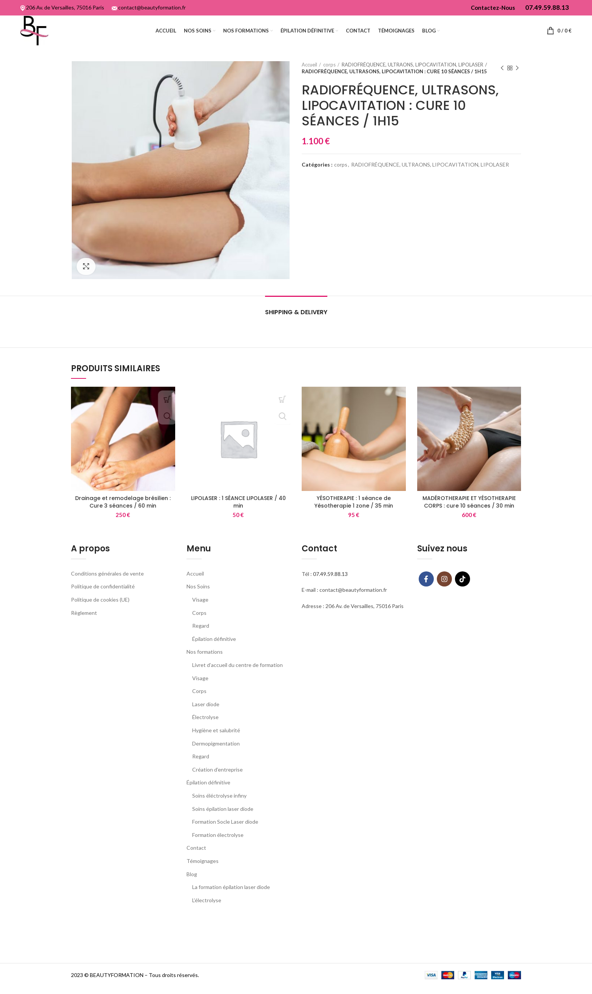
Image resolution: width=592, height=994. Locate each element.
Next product (517, 79)
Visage (200, 611)
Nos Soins (198, 597)
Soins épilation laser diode (222, 819)
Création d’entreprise (217, 781)
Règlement (84, 624)
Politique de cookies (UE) (100, 611)
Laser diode (205, 715)
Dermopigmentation (216, 755)
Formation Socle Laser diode (225, 833)
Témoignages (203, 872)
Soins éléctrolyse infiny (219, 807)
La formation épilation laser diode (231, 898)
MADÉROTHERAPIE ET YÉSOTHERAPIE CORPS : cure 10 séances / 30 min (469, 513)
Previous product (502, 79)
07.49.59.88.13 (330, 585)
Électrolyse (205, 728)
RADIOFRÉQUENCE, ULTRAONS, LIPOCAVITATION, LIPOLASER (412, 76)
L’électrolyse (206, 911)
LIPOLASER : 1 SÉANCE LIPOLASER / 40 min (238, 513)
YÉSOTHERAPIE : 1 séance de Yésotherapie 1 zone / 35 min (353, 513)
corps (329, 76)
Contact (196, 859)
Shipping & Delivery (296, 323)
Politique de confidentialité (103, 597)
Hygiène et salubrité (216, 741)
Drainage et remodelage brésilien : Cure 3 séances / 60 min (123, 513)
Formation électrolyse (218, 846)
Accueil (309, 76)
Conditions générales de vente (107, 585)
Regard (200, 637)
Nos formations (205, 663)
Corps (199, 624)
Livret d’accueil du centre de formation (237, 676)
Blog (192, 885)
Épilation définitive (214, 650)
